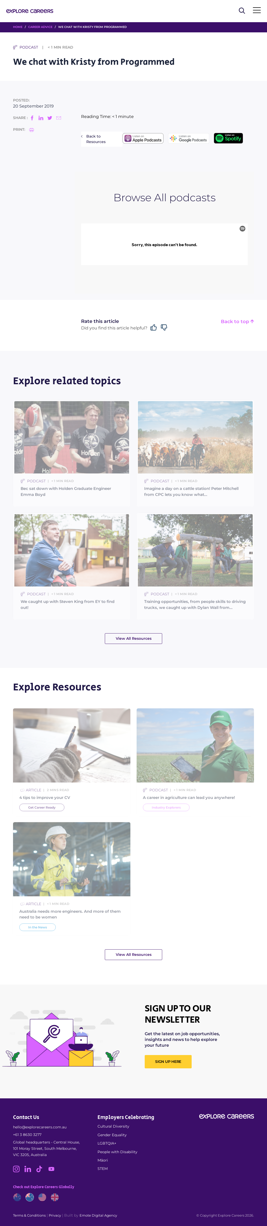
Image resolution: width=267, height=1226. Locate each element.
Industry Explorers (166, 820)
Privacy (55, 1215)
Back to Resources (96, 139)
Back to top (237, 321)
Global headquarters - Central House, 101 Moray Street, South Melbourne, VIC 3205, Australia (46, 1148)
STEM (103, 1168)
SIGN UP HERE (168, 1061)
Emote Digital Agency (98, 1215)
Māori (103, 1160)
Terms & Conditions (29, 1215)
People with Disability (117, 1152)
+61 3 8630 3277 (27, 1134)
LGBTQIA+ (107, 1143)
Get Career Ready (42, 820)
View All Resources (133, 638)
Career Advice (40, 27)
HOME (17, 27)
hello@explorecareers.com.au (39, 1127)
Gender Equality (112, 1135)
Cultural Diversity (113, 1126)
